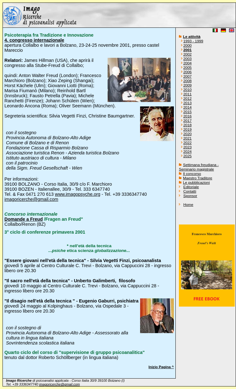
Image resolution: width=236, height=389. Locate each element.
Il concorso (192, 173)
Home (188, 204)
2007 (187, 76)
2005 (187, 67)
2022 (187, 143)
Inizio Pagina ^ (161, 367)
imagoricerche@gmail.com (31, 199)
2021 (187, 138)
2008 (187, 81)
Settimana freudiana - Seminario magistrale (199, 167)
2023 (187, 147)
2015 (187, 112)
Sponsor (190, 196)
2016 (187, 116)
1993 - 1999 (193, 41)
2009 (187, 85)
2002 (187, 54)
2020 (187, 134)
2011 (187, 94)
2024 (187, 151)
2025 (187, 156)
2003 (187, 59)
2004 (187, 63)
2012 (187, 98)
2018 (187, 125)
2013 (187, 103)
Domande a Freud (23, 219)
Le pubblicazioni (196, 182)
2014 (187, 107)
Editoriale (191, 187)
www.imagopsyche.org (77, 194)
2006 (187, 72)
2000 (187, 45)
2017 (187, 120)
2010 (187, 89)
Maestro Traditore (197, 178)
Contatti (189, 191)
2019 (187, 129)
